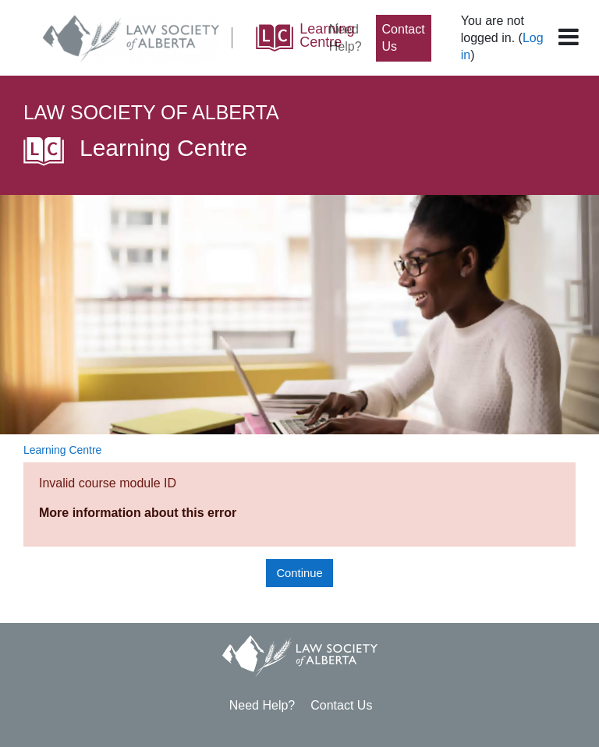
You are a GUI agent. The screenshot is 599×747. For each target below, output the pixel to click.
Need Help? (345, 38)
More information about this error (137, 512)
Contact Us (403, 38)
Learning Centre (62, 450)
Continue (299, 573)
